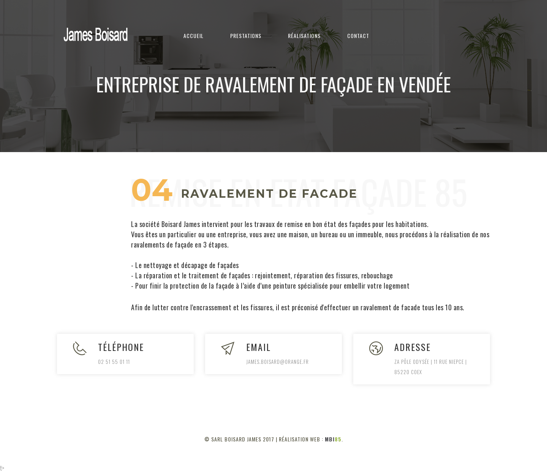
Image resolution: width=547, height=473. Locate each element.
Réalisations (304, 36)
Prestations (245, 36)
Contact (358, 36)
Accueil (193, 36)
